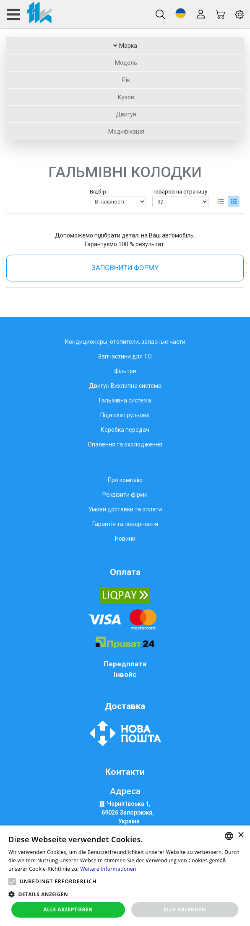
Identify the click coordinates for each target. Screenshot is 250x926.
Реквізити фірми (125, 494)
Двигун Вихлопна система (125, 385)
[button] (180, 13)
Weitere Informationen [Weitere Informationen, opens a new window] (108, 868)
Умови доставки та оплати (125, 509)
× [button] (240, 835)
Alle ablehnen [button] (184, 909)
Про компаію (125, 480)
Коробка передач (125, 429)
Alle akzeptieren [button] (68, 909)
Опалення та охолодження (125, 444)
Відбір (98, 191)
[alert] (125, 875)
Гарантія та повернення (125, 524)
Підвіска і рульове (125, 415)
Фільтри (125, 371)
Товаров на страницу (179, 191)
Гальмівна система (125, 400)
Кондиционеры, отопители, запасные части (125, 341)
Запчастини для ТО (125, 356)
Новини (125, 538)
